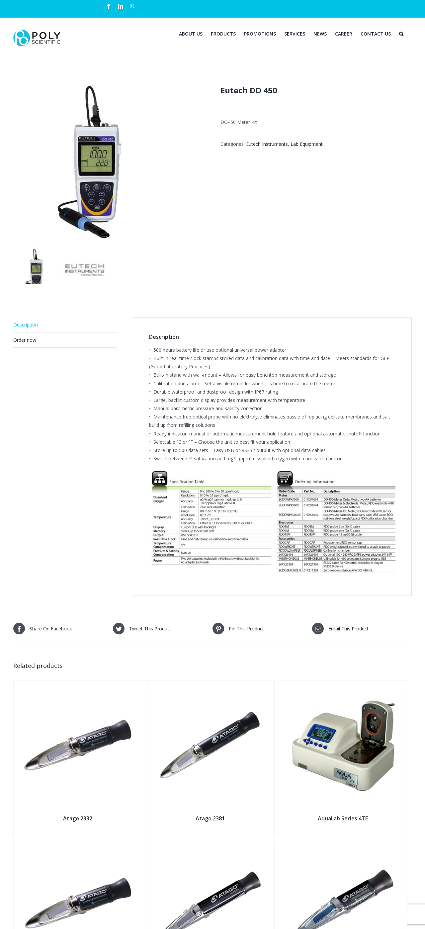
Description (25, 325)
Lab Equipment (307, 144)
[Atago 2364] (343, 845)
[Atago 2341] (78, 845)
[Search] (401, 33)
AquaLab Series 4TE (343, 818)
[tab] (65, 324)
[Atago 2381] (210, 685)
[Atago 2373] (210, 845)
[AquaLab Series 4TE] (343, 685)
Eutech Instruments (267, 144)
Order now (24, 340)
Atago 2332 (77, 818)
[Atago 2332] (78, 685)
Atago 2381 (210, 818)
